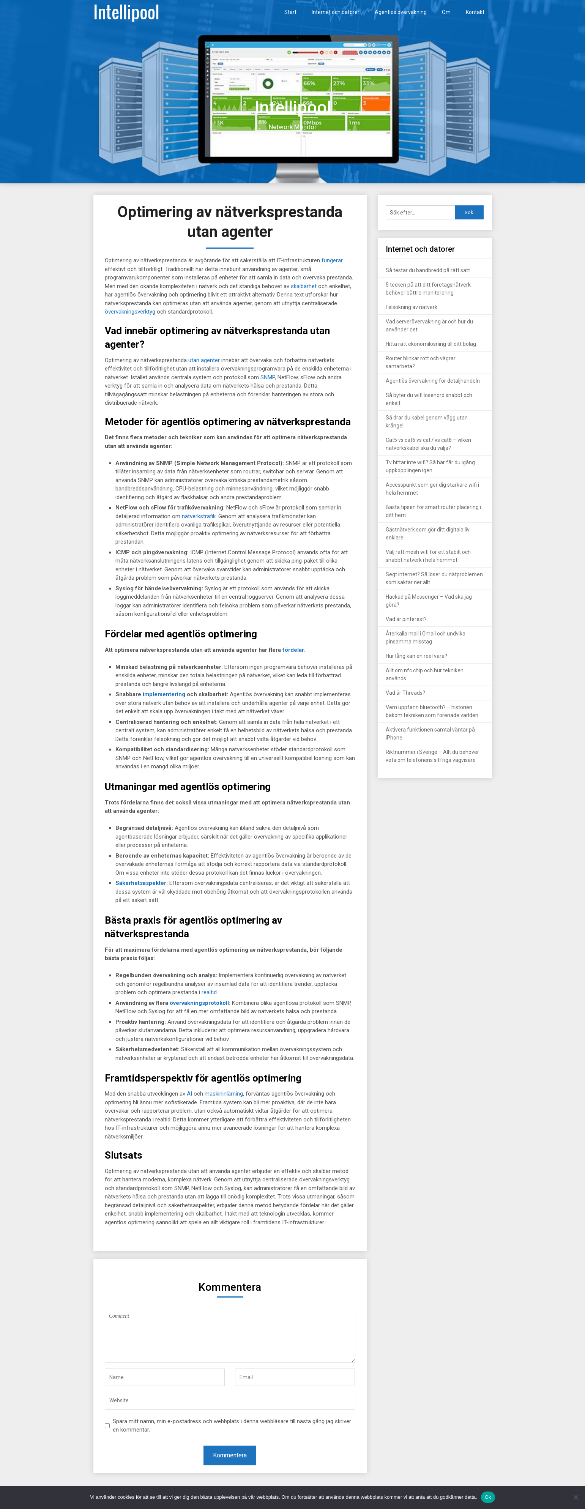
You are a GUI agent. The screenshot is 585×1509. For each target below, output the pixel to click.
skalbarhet (304, 286)
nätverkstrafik (199, 516)
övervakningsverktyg (130, 311)
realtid (209, 992)
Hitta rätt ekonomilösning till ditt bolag (431, 344)
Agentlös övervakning (401, 12)
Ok (488, 1497)
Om (446, 12)
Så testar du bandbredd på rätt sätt (428, 270)
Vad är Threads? (405, 693)
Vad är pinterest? (406, 619)
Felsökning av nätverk (411, 307)
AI (189, 1093)
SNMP (267, 377)
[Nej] (575, 1497)
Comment (230, 1336)
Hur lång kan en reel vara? (416, 656)
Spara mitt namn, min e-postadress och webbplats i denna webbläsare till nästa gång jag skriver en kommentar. (232, 1425)
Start (290, 12)
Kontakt (475, 12)
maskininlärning (224, 1093)
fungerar (332, 260)
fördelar (293, 649)
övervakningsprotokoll (199, 1003)
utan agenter (204, 360)
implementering (164, 694)
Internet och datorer (336, 12)
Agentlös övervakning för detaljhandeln (433, 381)
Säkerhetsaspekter (140, 883)
